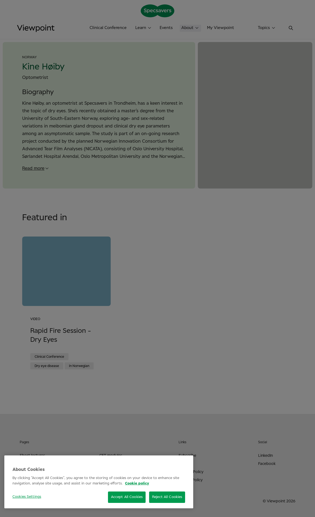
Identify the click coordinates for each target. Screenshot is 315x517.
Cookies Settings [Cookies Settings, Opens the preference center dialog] (26, 497)
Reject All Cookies (167, 497)
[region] (98, 481)
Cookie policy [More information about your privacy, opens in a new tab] (137, 483)
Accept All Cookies (127, 497)
